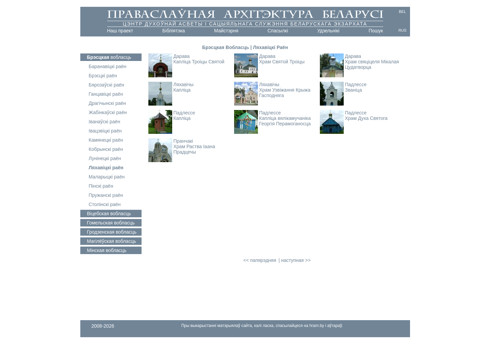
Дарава (182, 56)
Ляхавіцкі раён (106, 167)
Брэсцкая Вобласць (225, 47)
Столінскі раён (105, 204)
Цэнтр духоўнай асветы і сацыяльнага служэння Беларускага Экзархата (245, 24)
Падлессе (356, 84)
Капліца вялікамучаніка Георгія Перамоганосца (285, 120)
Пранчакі (183, 141)
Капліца (182, 90)
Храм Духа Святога (366, 118)
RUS (402, 30)
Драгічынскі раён (107, 103)
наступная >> (296, 260)
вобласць (109, 57)
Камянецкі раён (106, 140)
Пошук (376, 30)
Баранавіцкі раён (108, 66)
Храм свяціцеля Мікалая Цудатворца (372, 64)
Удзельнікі (328, 30)
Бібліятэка (173, 30)
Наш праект (120, 30)
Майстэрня (226, 30)
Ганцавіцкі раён (106, 94)
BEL (402, 12)
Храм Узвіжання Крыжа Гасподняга (285, 92)
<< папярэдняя (259, 260)
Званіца (353, 90)
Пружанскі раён (106, 195)
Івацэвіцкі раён (105, 131)
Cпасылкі (277, 30)
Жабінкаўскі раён (108, 112)
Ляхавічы (184, 84)
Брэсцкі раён (103, 75)
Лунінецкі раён (105, 158)
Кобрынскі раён (106, 149)
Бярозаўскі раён (107, 85)
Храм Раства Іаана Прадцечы (194, 149)
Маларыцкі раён (107, 176)
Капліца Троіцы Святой (199, 61)
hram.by (316, 325)
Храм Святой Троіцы (282, 61)
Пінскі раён (101, 186)
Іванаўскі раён (104, 121)
